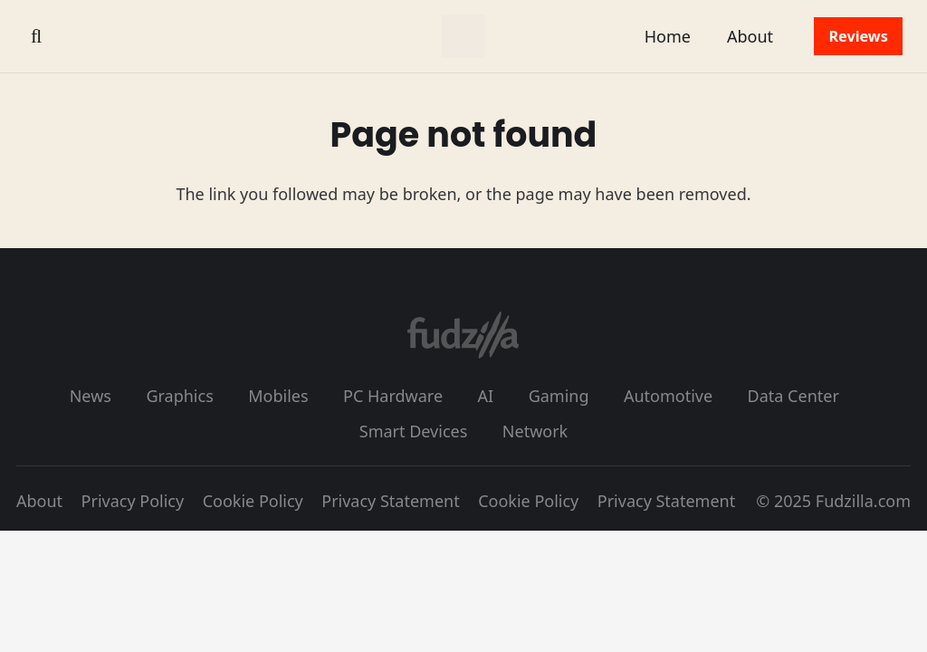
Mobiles (278, 396)
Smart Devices (413, 431)
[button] (36, 36)
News (90, 396)
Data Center (793, 396)
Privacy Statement (390, 501)
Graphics (179, 396)
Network (535, 431)
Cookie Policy (253, 501)
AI (486, 396)
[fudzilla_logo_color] (463, 36)
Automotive (668, 396)
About (39, 501)
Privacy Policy (133, 501)
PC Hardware (393, 396)
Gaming (559, 396)
